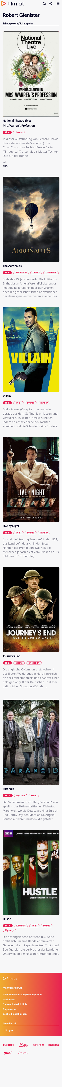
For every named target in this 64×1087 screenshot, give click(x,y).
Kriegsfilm (33, 662)
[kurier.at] (8, 1045)
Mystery (20, 795)
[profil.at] (8, 1052)
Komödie (21, 925)
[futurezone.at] (23, 1045)
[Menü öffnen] (58, 3)
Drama (18, 132)
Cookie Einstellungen (15, 1013)
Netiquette (9, 999)
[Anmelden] (50, 3)
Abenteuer (21, 272)
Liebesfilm (51, 272)
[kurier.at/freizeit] (23, 1052)
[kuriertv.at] (53, 1045)
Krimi (18, 402)
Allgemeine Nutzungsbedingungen (22, 994)
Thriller (44, 402)
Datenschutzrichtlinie (15, 1004)
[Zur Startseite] (12, 3)
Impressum (9, 1009)
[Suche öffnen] (44, 3)
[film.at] (38, 1045)
